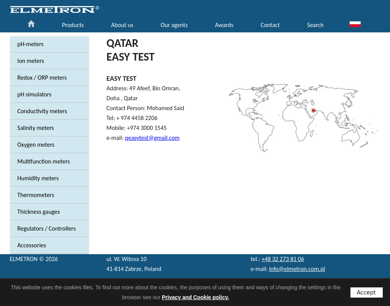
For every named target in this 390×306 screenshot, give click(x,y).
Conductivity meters (42, 111)
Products (73, 25)
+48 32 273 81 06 (283, 259)
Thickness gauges (39, 211)
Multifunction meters (44, 161)
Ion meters (31, 60)
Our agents (174, 25)
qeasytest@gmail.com (152, 137)
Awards (224, 25)
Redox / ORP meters (42, 77)
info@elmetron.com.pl (297, 268)
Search (315, 25)
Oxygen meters (36, 144)
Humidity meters (38, 178)
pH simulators (35, 94)
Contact (270, 25)
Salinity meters (36, 127)
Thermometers (36, 195)
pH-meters (31, 44)
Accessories (32, 245)
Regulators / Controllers (47, 228)
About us (122, 25)
